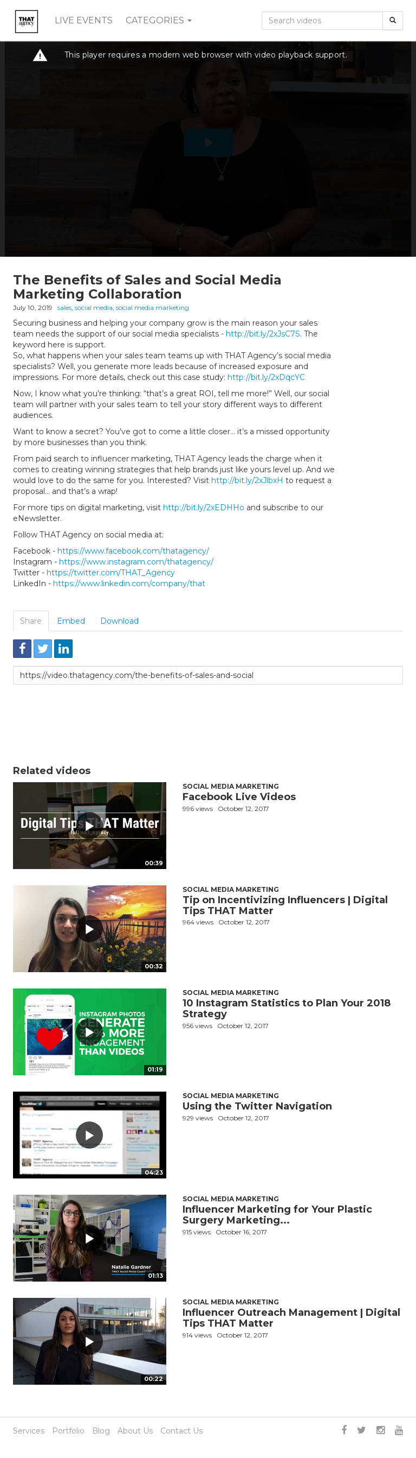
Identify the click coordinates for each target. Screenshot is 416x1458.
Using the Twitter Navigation (257, 1106)
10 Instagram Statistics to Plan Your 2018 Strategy (287, 1008)
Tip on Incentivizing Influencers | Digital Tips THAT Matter (285, 905)
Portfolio (68, 1431)
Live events (84, 20)
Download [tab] (119, 621)
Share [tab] (31, 621)
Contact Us (181, 1431)
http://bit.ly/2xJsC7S (263, 334)
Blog (101, 1431)
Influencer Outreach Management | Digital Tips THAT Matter (291, 1318)
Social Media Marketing (231, 786)
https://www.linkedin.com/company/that (129, 583)
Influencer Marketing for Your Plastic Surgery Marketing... (277, 1214)
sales (64, 307)
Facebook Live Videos (239, 797)
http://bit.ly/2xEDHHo (203, 507)
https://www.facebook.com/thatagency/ (133, 551)
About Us (135, 1431)
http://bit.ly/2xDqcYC (266, 377)
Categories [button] (159, 20)
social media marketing (152, 307)
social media (94, 307)
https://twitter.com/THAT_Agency (111, 573)
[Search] (392, 20)
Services (28, 1431)
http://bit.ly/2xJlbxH (247, 480)
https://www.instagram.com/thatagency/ (136, 562)
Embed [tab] (71, 621)
